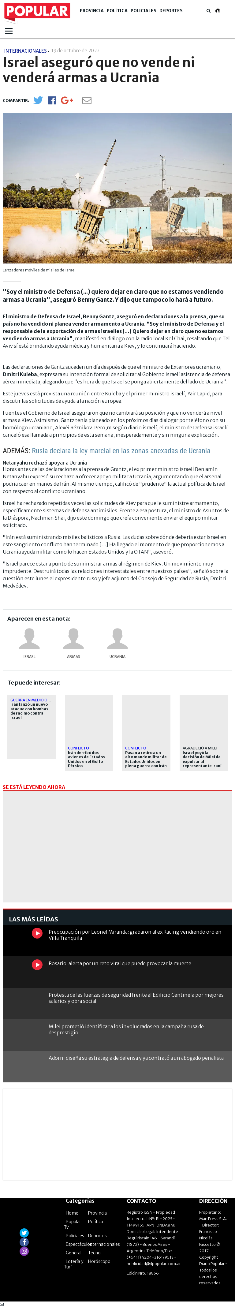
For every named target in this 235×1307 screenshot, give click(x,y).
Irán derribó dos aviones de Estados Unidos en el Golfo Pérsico (86, 759)
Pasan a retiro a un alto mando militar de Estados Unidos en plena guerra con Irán (146, 759)
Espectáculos (79, 1244)
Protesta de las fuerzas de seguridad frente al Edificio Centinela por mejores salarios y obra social (136, 998)
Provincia (92, 10)
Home (72, 1213)
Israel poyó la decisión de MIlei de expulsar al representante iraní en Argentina (202, 762)
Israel (29, 656)
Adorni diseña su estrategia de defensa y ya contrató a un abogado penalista (136, 1058)
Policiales (143, 10)
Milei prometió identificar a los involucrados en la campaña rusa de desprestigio (126, 1029)
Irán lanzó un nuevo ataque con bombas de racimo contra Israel (29, 711)
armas (73, 656)
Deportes (171, 10)
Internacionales (104, 1244)
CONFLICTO (78, 748)
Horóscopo (99, 1261)
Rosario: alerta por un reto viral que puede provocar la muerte (120, 963)
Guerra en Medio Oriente (35, 700)
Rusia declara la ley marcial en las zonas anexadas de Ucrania (121, 450)
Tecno (94, 1253)
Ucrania (117, 656)
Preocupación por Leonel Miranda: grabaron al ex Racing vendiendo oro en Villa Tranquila (135, 935)
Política (117, 10)
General (73, 1253)
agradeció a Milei (200, 748)
